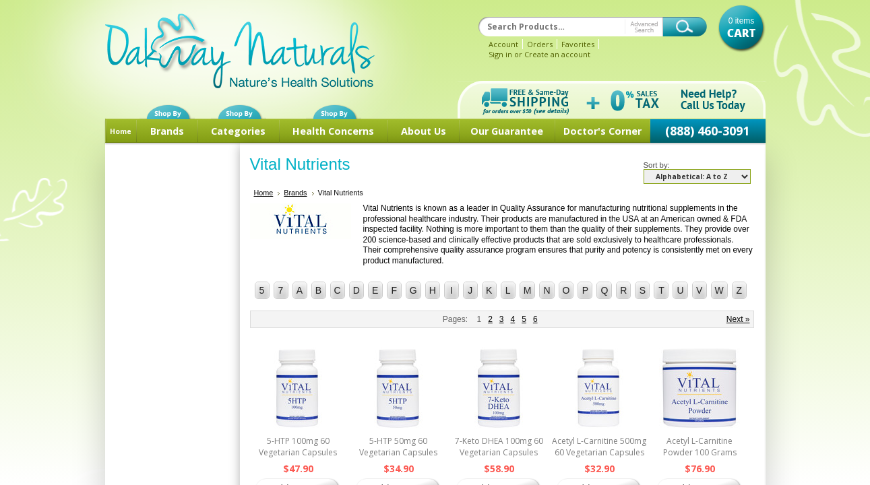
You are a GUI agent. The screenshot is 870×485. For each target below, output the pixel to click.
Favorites (577, 44)
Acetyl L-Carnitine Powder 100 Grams (700, 446)
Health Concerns (333, 131)
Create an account (557, 54)
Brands (167, 131)
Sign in (500, 54)
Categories (238, 131)
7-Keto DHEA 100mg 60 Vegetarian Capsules (499, 446)
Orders (540, 44)
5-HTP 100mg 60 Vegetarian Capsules (298, 446)
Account (503, 44)
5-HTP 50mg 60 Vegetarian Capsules (398, 446)
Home (120, 131)
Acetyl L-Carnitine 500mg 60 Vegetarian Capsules (599, 446)
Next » (738, 319)
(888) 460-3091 (707, 131)
